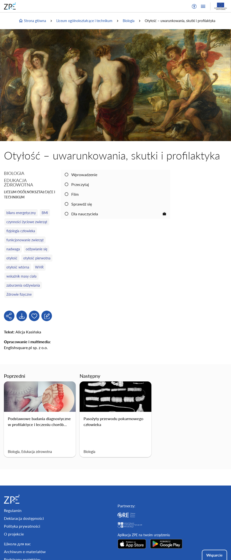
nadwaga (13, 249)
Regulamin (13, 510)
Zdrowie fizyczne (19, 294)
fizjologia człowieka (20, 231)
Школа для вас (17, 543)
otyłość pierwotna (36, 258)
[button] (194, 6)
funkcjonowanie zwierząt (25, 240)
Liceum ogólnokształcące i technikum (84, 21)
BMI (45, 213)
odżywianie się (36, 249)
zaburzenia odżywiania (23, 285)
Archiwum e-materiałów (25, 551)
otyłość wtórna (17, 267)
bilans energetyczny (21, 213)
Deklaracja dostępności (24, 518)
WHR (39, 267)
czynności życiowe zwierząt (26, 222)
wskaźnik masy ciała (21, 276)
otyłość (11, 258)
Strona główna (32, 20)
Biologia (128, 21)
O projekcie (14, 534)
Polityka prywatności (22, 526)
